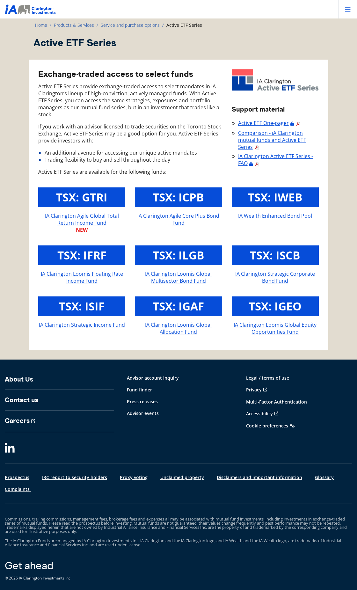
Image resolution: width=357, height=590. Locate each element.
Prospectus (17, 477)
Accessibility (259, 414)
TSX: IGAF (178, 306)
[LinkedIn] (10, 448)
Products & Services (74, 25)
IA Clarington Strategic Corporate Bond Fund (275, 277)
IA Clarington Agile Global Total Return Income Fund (82, 219)
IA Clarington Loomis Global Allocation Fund (178, 328)
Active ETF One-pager (263, 123)
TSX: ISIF (82, 306)
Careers (17, 421)
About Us (19, 379)
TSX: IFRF (81, 255)
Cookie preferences (267, 426)
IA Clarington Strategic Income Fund (82, 324)
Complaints (18, 489)
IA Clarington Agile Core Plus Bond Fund (178, 219)
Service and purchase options (130, 25)
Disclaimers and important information (259, 477)
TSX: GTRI (81, 197)
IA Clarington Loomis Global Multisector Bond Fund (178, 277)
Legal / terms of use (267, 378)
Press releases (142, 401)
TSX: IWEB (275, 197)
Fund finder (139, 390)
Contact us (21, 400)
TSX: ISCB (275, 255)
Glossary (324, 477)
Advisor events (143, 413)
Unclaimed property (182, 477)
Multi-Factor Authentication (276, 402)
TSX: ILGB (178, 255)
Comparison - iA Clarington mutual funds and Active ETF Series (272, 139)
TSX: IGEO (275, 306)
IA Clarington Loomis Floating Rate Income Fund (82, 277)
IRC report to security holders (74, 477)
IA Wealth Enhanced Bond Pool (275, 215)
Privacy (254, 390)
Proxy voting (134, 477)
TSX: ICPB (178, 197)
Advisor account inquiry (153, 378)
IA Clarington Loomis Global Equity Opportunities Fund (275, 328)
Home (41, 25)
